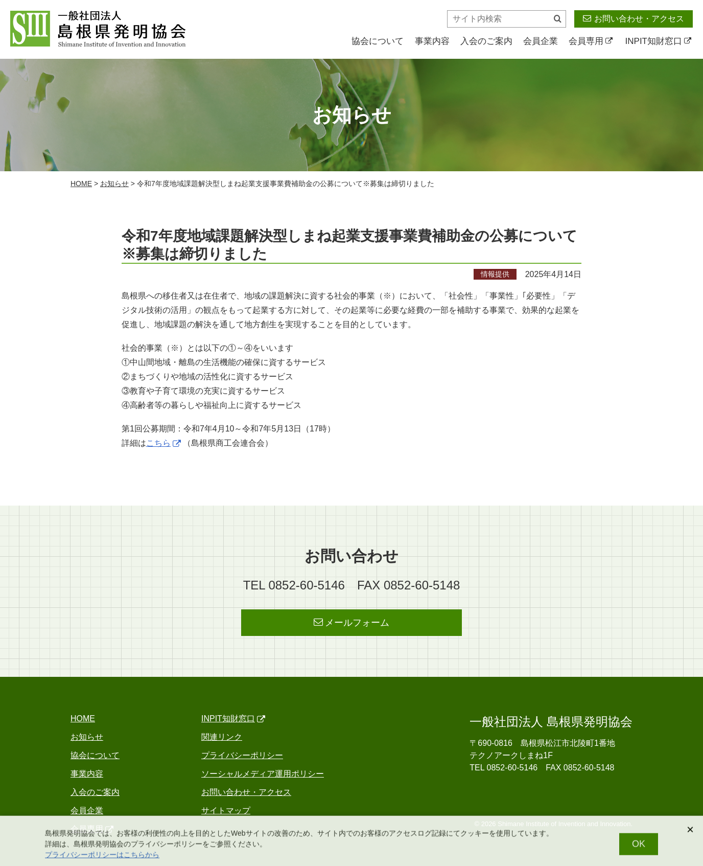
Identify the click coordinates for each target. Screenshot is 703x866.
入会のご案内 (486, 41)
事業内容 (432, 41)
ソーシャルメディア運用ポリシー (262, 773)
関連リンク (221, 737)
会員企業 (540, 41)
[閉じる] (690, 833)
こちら (163, 443)
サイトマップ (225, 810)
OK (638, 848)
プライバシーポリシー (242, 755)
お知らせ (114, 183)
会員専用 (591, 41)
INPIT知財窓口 (658, 41)
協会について (378, 41)
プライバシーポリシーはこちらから (102, 859)
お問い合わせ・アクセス (633, 18)
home (81, 183)
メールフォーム (352, 622)
